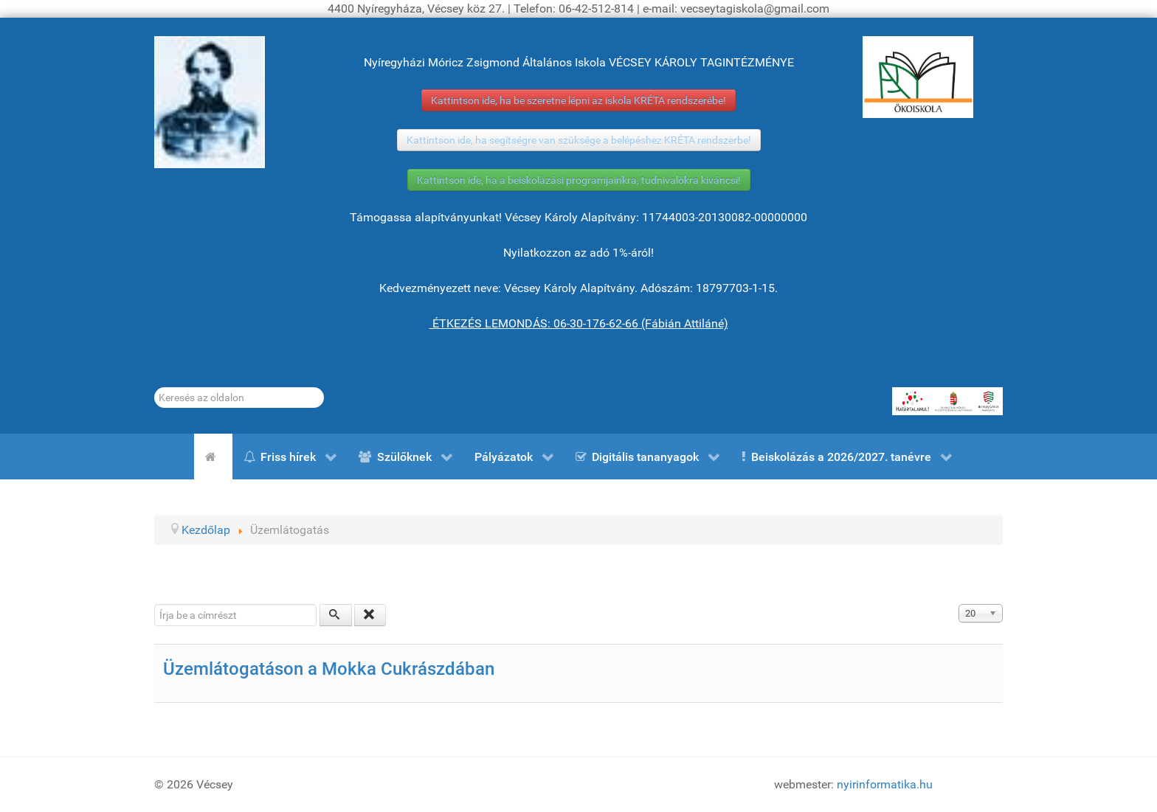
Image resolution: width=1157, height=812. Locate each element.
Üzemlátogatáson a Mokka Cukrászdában (328, 669)
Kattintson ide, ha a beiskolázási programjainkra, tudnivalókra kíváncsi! (579, 180)
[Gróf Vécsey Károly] (209, 102)
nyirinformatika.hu (885, 784)
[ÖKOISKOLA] (918, 77)
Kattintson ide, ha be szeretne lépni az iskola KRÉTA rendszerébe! (578, 100)
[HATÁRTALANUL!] (947, 401)
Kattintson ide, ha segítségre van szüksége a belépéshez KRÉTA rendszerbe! (579, 140)
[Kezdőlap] (213, 456)
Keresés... (154, 387)
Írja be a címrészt (154, 604)
